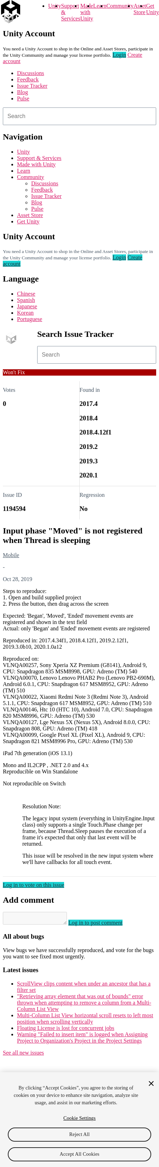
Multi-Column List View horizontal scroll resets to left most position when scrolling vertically (85, 1020)
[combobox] (79, 116)
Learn (99, 6)
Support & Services (39, 158)
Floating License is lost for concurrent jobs (65, 1030)
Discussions (30, 73)
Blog (22, 92)
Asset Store (30, 215)
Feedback (28, 79)
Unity (54, 6)
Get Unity (152, 9)
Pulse (23, 98)
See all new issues (23, 1055)
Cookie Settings (79, 1118)
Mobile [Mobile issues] (11, 555)
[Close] (151, 1083)
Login (119, 55)
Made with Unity (86, 12)
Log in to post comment (102, 925)
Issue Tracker (32, 86)
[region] (79, 1119)
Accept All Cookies (79, 1154)
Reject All (79, 1134)
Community (119, 6)
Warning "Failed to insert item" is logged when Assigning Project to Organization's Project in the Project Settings (82, 1039)
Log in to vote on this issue (33, 885)
